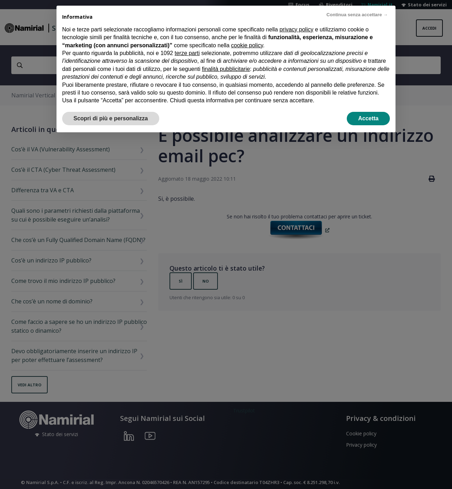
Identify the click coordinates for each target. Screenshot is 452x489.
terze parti (187, 53)
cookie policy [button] (247, 45)
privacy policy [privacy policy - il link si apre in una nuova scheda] (296, 29)
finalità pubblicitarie (226, 69)
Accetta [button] (368, 118)
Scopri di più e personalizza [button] (110, 118)
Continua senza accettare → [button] (357, 14)
